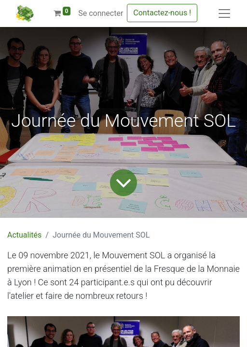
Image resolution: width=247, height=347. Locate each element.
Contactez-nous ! (162, 12)
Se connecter (100, 13)
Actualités (24, 235)
